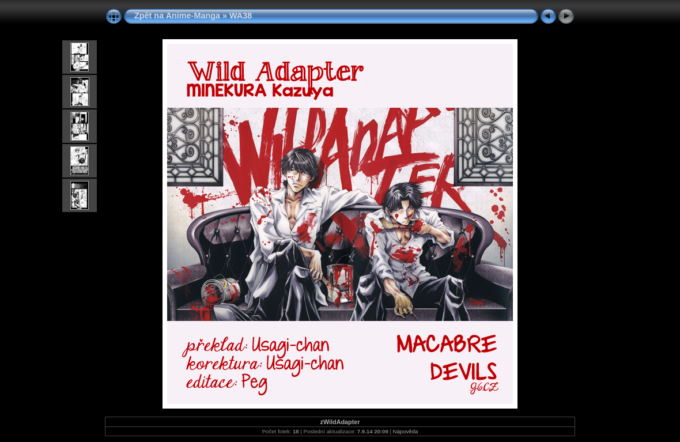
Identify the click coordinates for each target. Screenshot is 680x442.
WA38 (240, 15)
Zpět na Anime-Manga (177, 15)
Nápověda (405, 431)
